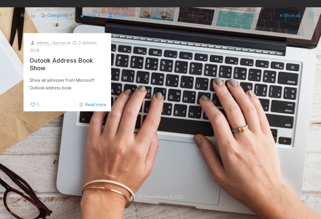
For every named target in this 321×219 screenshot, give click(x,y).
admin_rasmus (51, 42)
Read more (95, 104)
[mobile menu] (311, 15)
